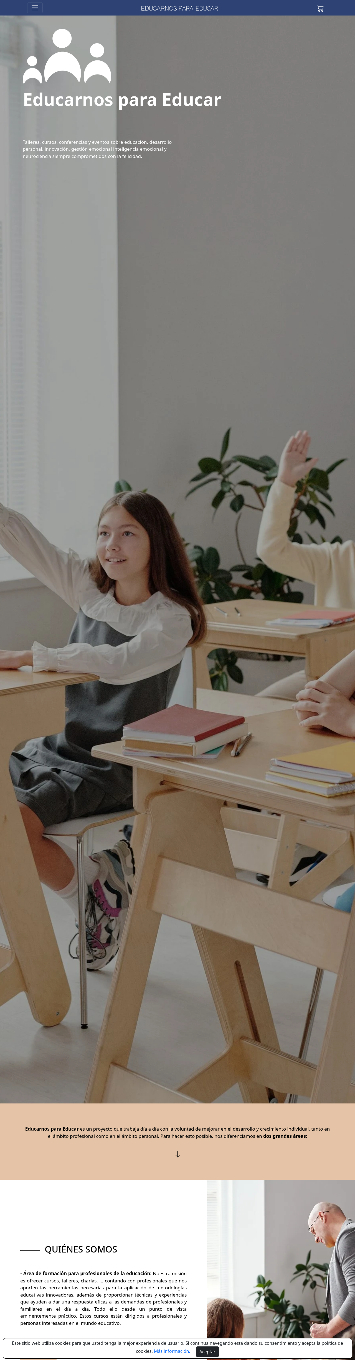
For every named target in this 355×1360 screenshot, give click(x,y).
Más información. (172, 1351)
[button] (320, 7)
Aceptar (207, 1352)
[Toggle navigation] (35, 7)
